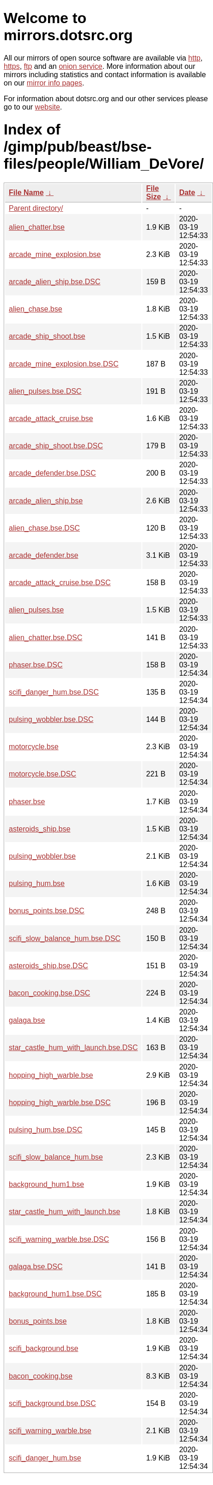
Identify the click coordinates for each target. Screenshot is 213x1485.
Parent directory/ (36, 208)
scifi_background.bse (43, 1348)
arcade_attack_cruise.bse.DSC (60, 583)
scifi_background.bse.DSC (52, 1403)
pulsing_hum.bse (37, 883)
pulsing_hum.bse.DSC (45, 1130)
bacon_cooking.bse (41, 1376)
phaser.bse (27, 802)
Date (187, 192)
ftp (28, 66)
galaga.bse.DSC (36, 1267)
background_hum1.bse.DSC (55, 1294)
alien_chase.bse (35, 309)
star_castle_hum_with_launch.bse (64, 1212)
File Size (153, 192)
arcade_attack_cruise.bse (51, 418)
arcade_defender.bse (43, 555)
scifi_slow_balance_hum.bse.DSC (65, 938)
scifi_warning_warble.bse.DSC (59, 1239)
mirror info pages (54, 83)
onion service (80, 66)
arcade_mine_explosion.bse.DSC (63, 364)
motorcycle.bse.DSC (42, 774)
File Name (26, 192)
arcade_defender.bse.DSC (52, 473)
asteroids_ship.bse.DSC (48, 966)
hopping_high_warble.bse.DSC (60, 1102)
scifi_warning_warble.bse (50, 1431)
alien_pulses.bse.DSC (45, 391)
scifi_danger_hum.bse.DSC (54, 692)
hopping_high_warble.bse (51, 1075)
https (12, 66)
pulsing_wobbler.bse (42, 856)
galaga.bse (27, 1020)
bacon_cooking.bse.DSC (49, 993)
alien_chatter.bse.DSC (45, 638)
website (47, 107)
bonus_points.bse (38, 1321)
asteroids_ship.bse (39, 829)
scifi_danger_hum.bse (45, 1458)
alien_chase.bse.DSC (44, 528)
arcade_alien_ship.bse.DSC (54, 282)
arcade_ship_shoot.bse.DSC (56, 446)
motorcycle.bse (34, 747)
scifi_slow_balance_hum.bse (56, 1157)
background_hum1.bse (46, 1184)
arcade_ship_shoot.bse (47, 336)
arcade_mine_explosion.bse (55, 254)
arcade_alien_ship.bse (46, 501)
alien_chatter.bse (37, 227)
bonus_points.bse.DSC (47, 911)
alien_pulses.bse (36, 610)
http (194, 58)
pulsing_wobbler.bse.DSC (51, 719)
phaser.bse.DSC (36, 665)
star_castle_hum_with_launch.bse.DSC (73, 1047)
